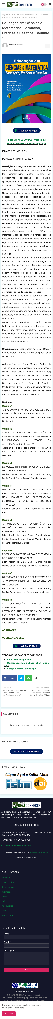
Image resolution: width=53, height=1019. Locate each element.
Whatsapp (28, 678)
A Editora (5, 877)
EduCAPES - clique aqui (19, 659)
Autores (4, 910)
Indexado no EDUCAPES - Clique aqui (27, 139)
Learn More (19, 1007)
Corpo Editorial (8, 887)
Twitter (21, 678)
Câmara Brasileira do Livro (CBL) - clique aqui (26, 664)
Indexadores (7, 906)
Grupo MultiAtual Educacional (39, 852)
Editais (4, 896)
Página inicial (7, 15)
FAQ (3, 901)
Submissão (6, 892)
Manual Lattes (7, 915)
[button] (50, 4)
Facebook (11, 678)
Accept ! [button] (9, 1014)
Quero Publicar (8, 882)
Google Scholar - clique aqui (21, 668)
